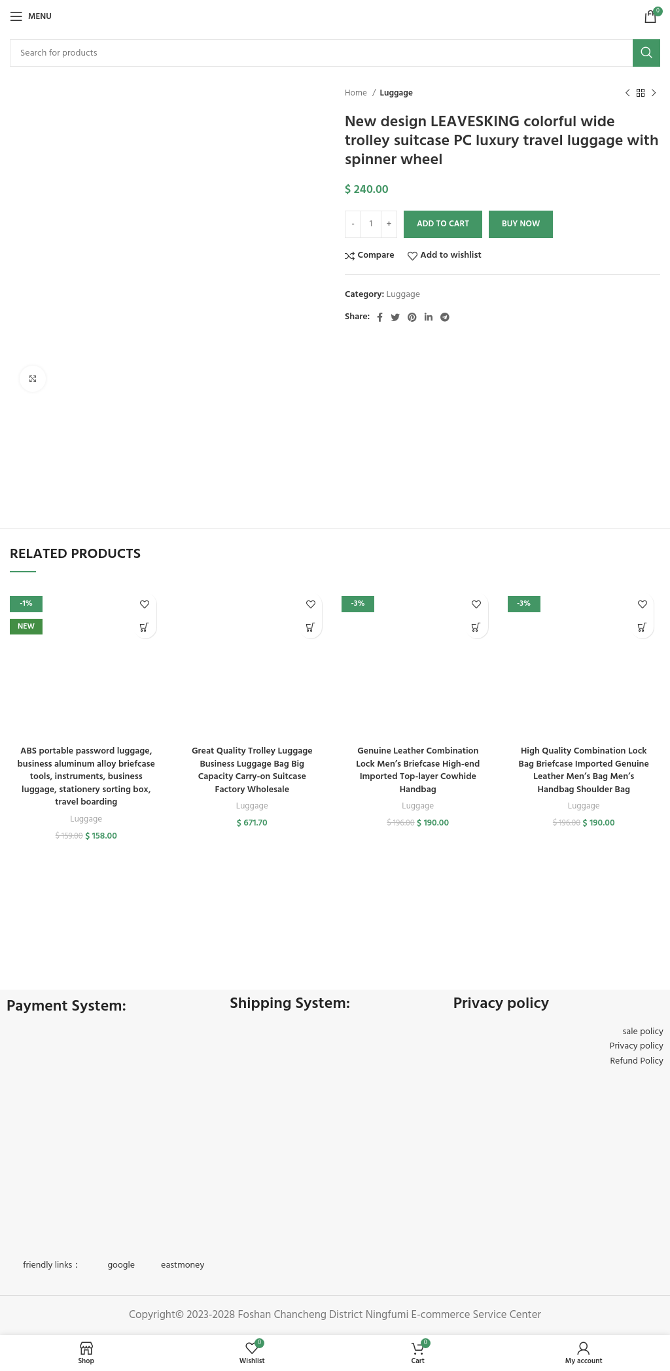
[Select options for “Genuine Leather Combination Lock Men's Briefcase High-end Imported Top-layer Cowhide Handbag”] (476, 627)
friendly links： (52, 1265)
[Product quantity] (371, 224)
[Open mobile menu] (30, 16)
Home (357, 93)
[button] (310, 627)
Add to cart (443, 224)
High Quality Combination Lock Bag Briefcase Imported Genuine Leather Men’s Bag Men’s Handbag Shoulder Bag (583, 770)
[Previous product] (627, 93)
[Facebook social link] (380, 317)
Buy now (521, 224)
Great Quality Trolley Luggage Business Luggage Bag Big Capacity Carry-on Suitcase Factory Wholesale (252, 770)
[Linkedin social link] (428, 317)
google (121, 1265)
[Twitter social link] (395, 317)
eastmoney (182, 1265)
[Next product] (653, 93)
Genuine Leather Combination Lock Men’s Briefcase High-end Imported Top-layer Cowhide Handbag (418, 770)
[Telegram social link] (444, 317)
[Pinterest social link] (412, 317)
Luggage (396, 93)
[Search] (335, 53)
